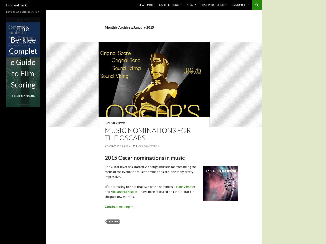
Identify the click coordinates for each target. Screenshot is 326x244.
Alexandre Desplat (123, 191)
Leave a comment (147, 145)
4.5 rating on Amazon (23, 95)
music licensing (169, 5)
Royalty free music (212, 5)
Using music (239, 5)
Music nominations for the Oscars (148, 134)
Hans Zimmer (185, 187)
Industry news (115, 123)
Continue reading (119, 206)
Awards (113, 221)
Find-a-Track (16, 5)
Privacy (191, 5)
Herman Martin (145, 5)
